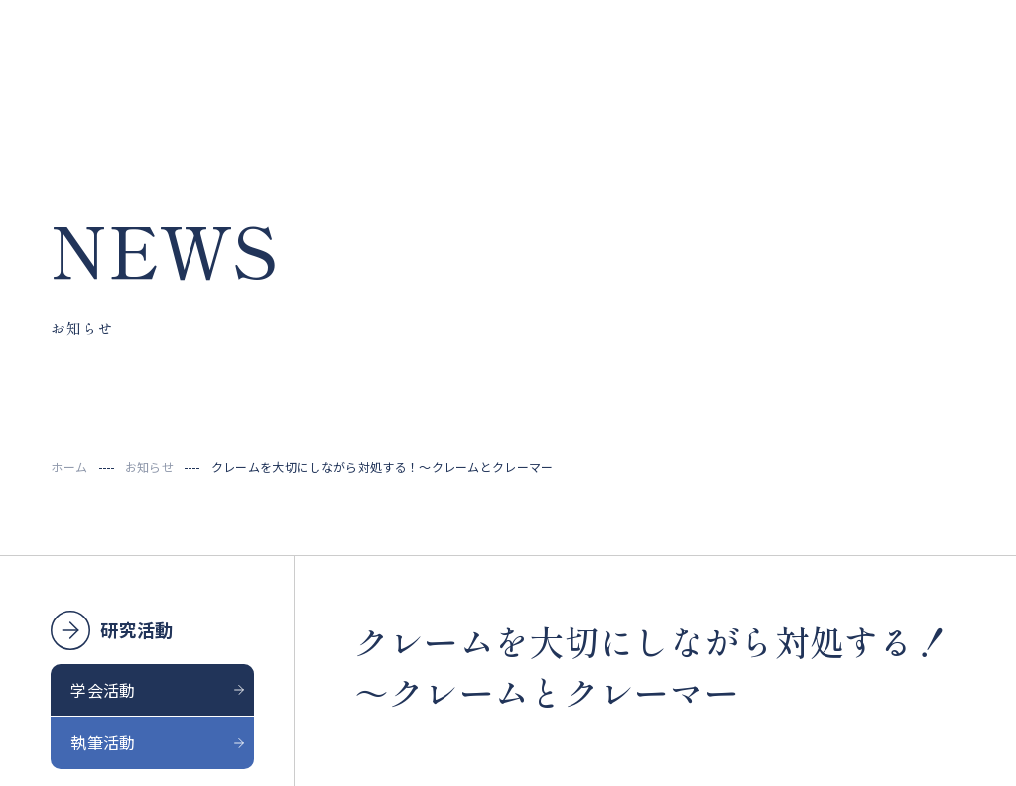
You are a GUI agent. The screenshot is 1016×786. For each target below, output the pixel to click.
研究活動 (136, 629)
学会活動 (102, 690)
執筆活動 (102, 742)
